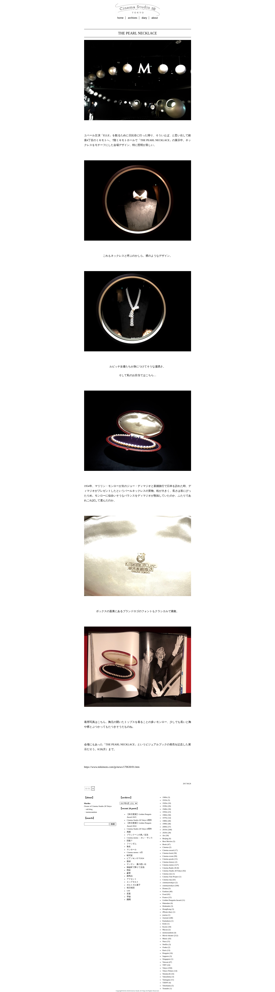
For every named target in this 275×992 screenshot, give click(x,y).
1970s (164, 818)
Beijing (165, 838)
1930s (164, 806)
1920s (164, 803)
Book (164, 844)
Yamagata (166, 980)
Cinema (165, 847)
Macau (165, 930)
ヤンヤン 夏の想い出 (136, 864)
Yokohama (166, 986)
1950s (164, 812)
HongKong (166, 909)
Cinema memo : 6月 (135, 852)
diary (144, 17)
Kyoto (164, 927)
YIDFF (165, 982)
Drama (165, 888)
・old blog (88, 809)
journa (164, 915)
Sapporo (165, 956)
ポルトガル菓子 (133, 885)
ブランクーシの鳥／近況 (137, 835)
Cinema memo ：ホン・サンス (139, 838)
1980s (164, 821)
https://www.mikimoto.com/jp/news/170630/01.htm (112, 766)
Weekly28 (166, 974)
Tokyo (164, 968)
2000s (164, 827)
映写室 (130, 855)
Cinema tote (167, 874)
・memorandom (90, 812)
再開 (129, 832)
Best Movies (167, 841)
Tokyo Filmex (167, 971)
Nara (164, 941)
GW (128, 891)
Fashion (165, 891)
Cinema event (167, 856)
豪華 (129, 873)
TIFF (164, 965)
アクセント (132, 879)
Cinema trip (167, 880)
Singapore (166, 959)
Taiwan (165, 962)
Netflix (165, 944)
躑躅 (129, 899)
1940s (164, 809)
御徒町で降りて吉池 (135, 867)
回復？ (130, 841)
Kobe (164, 924)
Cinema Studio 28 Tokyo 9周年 (139, 820)
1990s (164, 824)
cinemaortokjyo (168, 882)
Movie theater (167, 935)
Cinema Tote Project (170, 877)
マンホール (132, 849)
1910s (164, 800)
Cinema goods (168, 859)
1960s (164, 815)
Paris (164, 950)
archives (132, 17)
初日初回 (131, 888)
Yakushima (166, 977)
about (154, 17)
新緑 (129, 861)
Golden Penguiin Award (171, 900)
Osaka (164, 947)
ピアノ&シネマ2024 (135, 858)
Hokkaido (166, 906)
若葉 (129, 893)
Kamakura (166, 921)
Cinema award (168, 850)
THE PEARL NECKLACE (137, 33)
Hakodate (166, 903)
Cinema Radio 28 (169, 868)
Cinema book (167, 853)
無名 (129, 846)
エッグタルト (132, 882)
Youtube (165, 988)
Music (164, 938)
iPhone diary (167, 912)
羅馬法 (130, 876)
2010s (164, 829)
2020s (164, 832)
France (165, 897)
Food (164, 894)
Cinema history (168, 862)
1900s (164, 797)
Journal (165, 918)
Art (163, 835)
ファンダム (132, 844)
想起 (129, 870)
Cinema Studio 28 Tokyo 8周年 (139, 829)
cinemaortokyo (168, 885)
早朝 (129, 897)
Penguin (165, 953)
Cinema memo (168, 865)
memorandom (167, 933)
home (120, 17)
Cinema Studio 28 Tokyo (172, 871)
